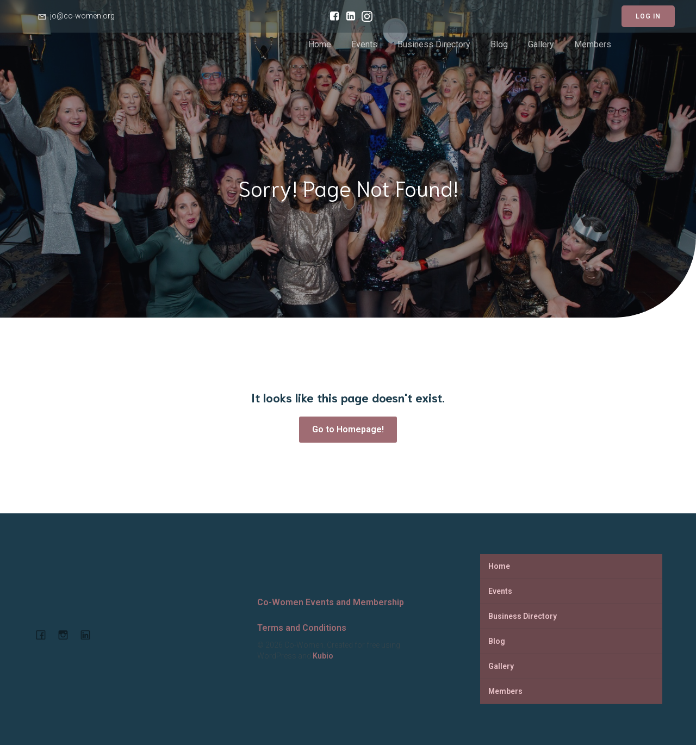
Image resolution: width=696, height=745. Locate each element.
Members (592, 44)
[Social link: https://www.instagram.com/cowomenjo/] (364, 16)
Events (364, 44)
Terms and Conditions (301, 628)
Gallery (541, 44)
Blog (499, 44)
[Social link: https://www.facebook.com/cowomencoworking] (332, 16)
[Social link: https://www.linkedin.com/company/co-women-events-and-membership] (89, 635)
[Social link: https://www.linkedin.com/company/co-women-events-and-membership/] (348, 16)
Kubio (323, 655)
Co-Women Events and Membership (330, 602)
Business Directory (433, 44)
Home (319, 44)
